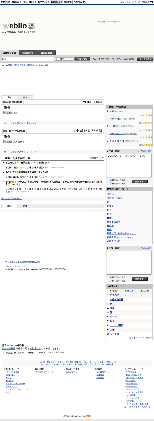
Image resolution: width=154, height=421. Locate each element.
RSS (88, 416)
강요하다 (114, 334)
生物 (80, 364)
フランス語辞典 (132, 389)
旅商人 (110, 225)
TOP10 (113, 291)
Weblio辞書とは (12, 372)
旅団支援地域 (113, 241)
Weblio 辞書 (7, 65)
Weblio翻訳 (130, 380)
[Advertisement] (113, 28)
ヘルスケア (56, 364)
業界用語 (50, 362)
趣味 (65, 364)
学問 (115, 362)
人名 (91, 364)
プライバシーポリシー (15, 383)
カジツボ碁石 (116, 325)
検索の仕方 (10, 375)
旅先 (109, 214)
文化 (42, 364)
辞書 (3, 2)
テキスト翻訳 (113, 151)
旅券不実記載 (113, 221)
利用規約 (9, 380)
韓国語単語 (32, 65)
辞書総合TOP (148, 2)
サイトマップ (11, 386)
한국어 (113, 317)
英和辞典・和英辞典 (134, 378)
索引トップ (9, 123)
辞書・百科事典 (107, 364)
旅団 (109, 229)
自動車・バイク (81, 362)
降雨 (112, 308)
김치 (112, 321)
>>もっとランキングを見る (139, 337)
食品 (85, 364)
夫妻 (112, 330)
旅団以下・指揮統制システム (121, 233)
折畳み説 (114, 295)
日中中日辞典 (43, 2)
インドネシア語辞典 (134, 392)
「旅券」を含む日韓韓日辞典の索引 (24, 261)
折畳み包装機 (116, 299)
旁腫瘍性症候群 (114, 198)
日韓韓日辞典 (56, 2)
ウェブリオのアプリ (44, 372)
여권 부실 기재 (116, 141)
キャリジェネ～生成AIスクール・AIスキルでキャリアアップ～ (137, 407)
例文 (25, 97)
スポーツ (72, 364)
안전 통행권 (18, 141)
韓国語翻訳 (46, 53)
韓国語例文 (27, 53)
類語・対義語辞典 (13, 2)
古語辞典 (68, 2)
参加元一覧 (35, 348)
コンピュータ (62, 362)
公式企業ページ (102, 372)
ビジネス (41, 362)
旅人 (109, 210)
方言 (97, 364)
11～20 (129, 290)
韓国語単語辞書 (13, 102)
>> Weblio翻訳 (145, 151)
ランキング (31, 123)
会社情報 (100, 375)
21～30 (144, 290)
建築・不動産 (105, 362)
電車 (71, 362)
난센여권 (113, 126)
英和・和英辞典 (29, 2)
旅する (110, 206)
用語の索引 (20, 123)
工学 (96, 362)
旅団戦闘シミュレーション (120, 237)
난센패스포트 (116, 133)
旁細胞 (110, 194)
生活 (48, 364)
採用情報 (100, 378)
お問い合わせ (71, 372)
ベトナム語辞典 (132, 398)
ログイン (135, 2)
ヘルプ (9, 378)
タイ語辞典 (131, 395)
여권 (15, 112)
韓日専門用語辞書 (14, 131)
